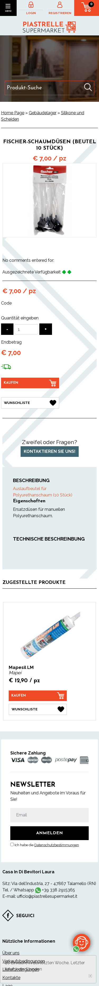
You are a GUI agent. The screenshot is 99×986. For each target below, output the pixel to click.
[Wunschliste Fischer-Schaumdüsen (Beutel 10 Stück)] (30, 402)
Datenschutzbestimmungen (56, 845)
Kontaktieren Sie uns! (50, 451)
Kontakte (11, 977)
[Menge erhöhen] (45, 329)
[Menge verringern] (7, 329)
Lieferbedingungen (20, 969)
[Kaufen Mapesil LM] (38, 695)
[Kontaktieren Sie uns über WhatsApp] (81, 942)
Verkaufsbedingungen (23, 961)
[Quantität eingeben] (26, 329)
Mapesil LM (21, 667)
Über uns (11, 952)
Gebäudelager (42, 112)
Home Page (12, 112)
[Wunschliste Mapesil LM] (38, 709)
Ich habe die (47, 845)
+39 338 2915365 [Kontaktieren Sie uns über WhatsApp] (58, 889)
